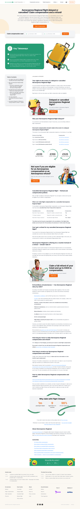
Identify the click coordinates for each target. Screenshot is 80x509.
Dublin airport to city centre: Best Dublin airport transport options (59, 476)
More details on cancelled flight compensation (44, 446)
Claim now (53, 111)
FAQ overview (20, 498)
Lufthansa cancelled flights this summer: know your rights (22, 474)
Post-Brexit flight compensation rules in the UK (44, 448)
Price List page (64, 420)
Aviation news (8, 472)
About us (31, 491)
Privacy (72, 504)
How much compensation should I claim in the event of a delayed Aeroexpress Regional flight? (16, 86)
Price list (7, 496)
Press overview (32, 494)
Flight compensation (9, 491)
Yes (49, 463)
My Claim (72, 2)
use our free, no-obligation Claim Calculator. (45, 347)
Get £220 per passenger (64, 137)
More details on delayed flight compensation (44, 444)
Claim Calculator (8, 494)
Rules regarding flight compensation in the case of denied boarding (48, 452)
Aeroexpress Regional (37, 432)
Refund (6, 489)
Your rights (19, 489)
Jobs (30, 496)
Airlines (42, 489)
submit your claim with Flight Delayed (49, 330)
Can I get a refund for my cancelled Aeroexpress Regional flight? (16, 98)
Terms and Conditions (65, 504)
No (55, 463)
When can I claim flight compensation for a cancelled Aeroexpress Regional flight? (17, 93)
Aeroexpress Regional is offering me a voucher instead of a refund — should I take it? (16, 102)
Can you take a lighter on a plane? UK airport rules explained (58, 474)
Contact (61, 2)
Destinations (43, 494)
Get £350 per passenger (64, 139)
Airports (42, 491)
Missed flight (19, 496)
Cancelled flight (20, 494)
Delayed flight (20, 491)
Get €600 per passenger (64, 144)
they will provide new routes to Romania (43, 435)
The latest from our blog (46, 472)
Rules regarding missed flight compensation (43, 450)
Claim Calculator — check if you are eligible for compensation (47, 454)
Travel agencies (44, 496)
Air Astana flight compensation (41, 442)
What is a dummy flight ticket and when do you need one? (58, 478)
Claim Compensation (40, 26)
